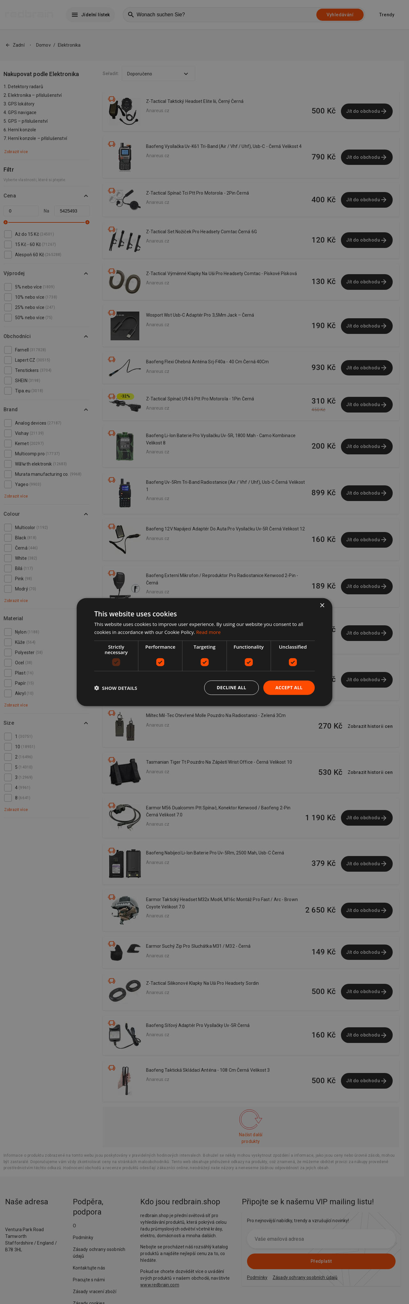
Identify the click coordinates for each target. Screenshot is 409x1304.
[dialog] (204, 652)
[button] (115, 688)
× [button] (322, 605)
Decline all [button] (231, 687)
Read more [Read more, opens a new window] (208, 632)
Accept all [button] (289, 687)
